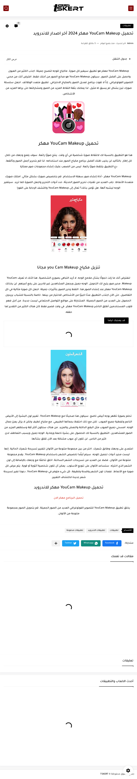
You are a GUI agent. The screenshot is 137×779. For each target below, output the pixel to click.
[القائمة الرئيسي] (131, 8)
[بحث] (6, 8)
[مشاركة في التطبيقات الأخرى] (56, 543)
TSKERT (104, 774)
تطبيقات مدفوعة (75, 530)
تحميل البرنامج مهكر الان (68, 498)
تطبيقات (127, 26)
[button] (111, 543)
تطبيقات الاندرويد (96, 530)
